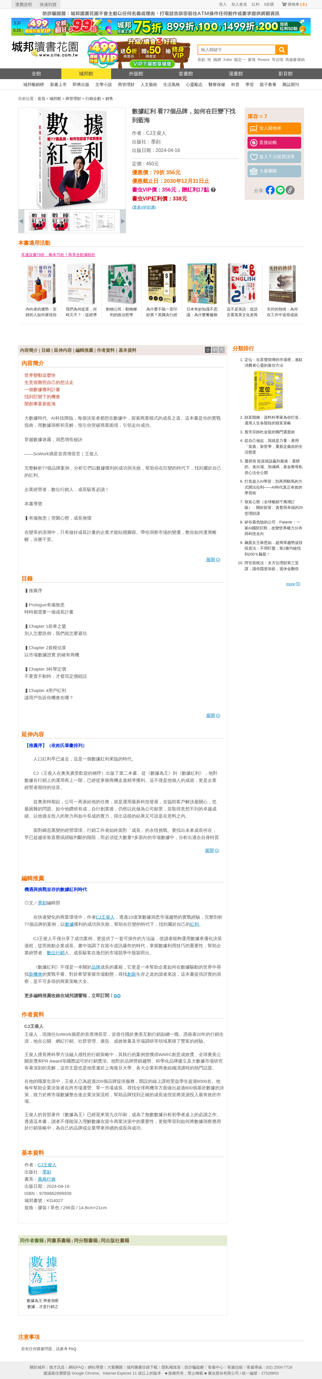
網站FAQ (76, 1367)
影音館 (286, 73)
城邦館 (86, 73)
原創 (201, 60)
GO (117, 995)
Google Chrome (85, 1373)
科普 (235, 84)
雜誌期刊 (290, 84)
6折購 (269, 4)
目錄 (45, 350)
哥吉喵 (277, 60)
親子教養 (268, 84)
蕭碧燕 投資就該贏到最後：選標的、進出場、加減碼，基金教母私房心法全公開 (274, 467)
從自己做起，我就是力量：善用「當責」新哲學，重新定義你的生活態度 (274, 446)
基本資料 (127, 350)
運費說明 (23, 4)
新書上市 (58, 84)
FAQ (72, 1349)
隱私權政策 (171, 1367)
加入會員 (239, 4)
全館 (36, 73)
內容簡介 (29, 350)
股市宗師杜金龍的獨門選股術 (270, 432)
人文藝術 (149, 84)
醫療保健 (217, 84)
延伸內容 (63, 350)
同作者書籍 (32, 1240)
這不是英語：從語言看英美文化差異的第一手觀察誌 (242, 315)
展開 (213, 559)
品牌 (95, 966)
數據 (69, 924)
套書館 (186, 73)
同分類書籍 (86, 1240)
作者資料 (106, 350)
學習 (249, 84)
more (293, 584)
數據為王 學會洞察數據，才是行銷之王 (43, 1306)
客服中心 (215, 1367)
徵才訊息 (57, 1367)
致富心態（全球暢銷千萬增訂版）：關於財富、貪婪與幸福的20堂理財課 (274, 508)
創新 (131, 974)
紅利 (255, 4)
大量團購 (115, 1367)
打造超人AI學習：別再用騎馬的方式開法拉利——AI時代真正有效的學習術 (273, 487)
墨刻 (156, 141)
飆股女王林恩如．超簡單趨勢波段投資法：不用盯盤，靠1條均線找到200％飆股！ (274, 548)
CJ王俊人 (156, 133)
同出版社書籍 (115, 1240)
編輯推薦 (84, 350)
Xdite (227, 60)
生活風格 (171, 84)
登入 (223, 4)
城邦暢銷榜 (33, 84)
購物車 (297, 4)
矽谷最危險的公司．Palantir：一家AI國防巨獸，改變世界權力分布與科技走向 (273, 528)
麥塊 (252, 60)
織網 (217, 60)
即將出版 (81, 84)
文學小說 (103, 84)
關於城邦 (37, 1367)
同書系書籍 (59, 1240)
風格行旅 (47, 1179)
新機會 (35, 974)
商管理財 (126, 84)
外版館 (136, 73)
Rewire (264, 60)
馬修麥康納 (295, 60)
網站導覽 (95, 1367)
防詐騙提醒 (194, 1367)
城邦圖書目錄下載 (142, 1367)
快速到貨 (48, 4)
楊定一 (240, 60)
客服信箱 (235, 1367)
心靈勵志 (194, 84)
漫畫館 (236, 73)
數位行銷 (56, 952)
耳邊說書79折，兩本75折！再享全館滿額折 (58, 254)
